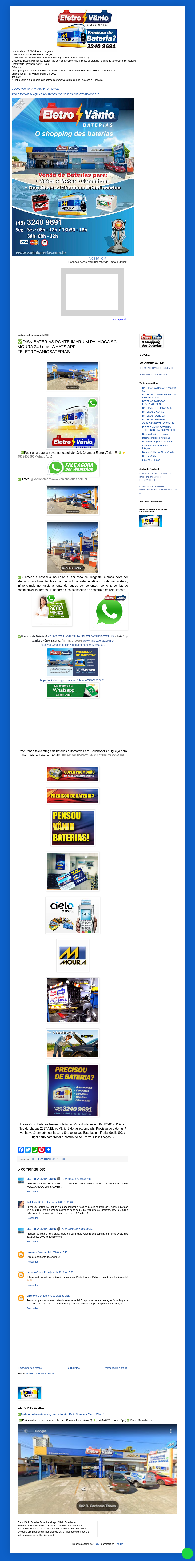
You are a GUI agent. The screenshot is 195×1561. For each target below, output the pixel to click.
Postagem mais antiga (115, 1368)
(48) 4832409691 (72, 640)
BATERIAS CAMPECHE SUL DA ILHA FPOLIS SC (159, 396)
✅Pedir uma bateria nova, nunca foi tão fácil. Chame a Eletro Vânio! (61, 1414)
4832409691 (26, 456)
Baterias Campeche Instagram (157, 441)
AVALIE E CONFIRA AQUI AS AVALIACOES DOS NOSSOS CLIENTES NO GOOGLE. (56, 94)
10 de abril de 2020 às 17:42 (52, 1252)
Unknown (32, 1252)
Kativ (96, 1544)
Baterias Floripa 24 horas (155, 434)
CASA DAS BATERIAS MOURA (158, 423)
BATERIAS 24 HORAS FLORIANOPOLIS (153, 402)
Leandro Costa (35, 1272)
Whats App (43, 456)
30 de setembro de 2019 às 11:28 (55, 1202)
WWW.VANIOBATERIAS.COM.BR (101, 755)
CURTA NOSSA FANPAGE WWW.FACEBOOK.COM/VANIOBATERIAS (158, 489)
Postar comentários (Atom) (40, 1373)
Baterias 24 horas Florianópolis (158, 452)
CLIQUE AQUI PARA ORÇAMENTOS (156, 368)
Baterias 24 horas (151, 456)
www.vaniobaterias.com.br (69, 479)
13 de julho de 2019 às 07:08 (76, 1179)
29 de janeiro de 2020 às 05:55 (77, 1229)
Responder (32, 1191)
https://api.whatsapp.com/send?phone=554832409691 (73, 644)
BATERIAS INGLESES (153, 419)
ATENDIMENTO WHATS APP (153, 374)
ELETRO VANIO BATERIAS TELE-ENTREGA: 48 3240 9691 (158, 428)
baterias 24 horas (151, 460)
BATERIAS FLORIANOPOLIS (157, 408)
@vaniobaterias (41, 479)
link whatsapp (187, 1553)
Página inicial (73, 1368)
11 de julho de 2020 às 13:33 (58, 1272)
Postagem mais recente (30, 1368)
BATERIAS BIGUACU (153, 411)
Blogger (119, 1544)
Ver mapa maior (120, 319)
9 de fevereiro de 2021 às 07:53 (54, 1295)
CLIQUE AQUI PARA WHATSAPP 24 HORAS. (35, 88)
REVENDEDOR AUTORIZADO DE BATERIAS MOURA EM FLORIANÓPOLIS (155, 477)
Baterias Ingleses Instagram (156, 438)
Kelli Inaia (32, 1202)
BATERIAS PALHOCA (153, 415)
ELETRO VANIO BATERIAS (41, 1179)
